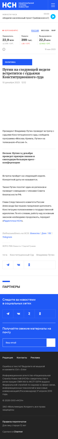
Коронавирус (11, 30)
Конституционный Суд (22, 254)
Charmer (18, 431)
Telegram (7, 237)
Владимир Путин (45, 254)
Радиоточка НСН (12, 220)
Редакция (7, 357)
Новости (35, 233)
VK (49, 233)
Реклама (35, 357)
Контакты (22, 357)
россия (35, 30)
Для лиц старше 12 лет (14, 425)
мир (54, 30)
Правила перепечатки (14, 421)
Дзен (43, 233)
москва (45, 30)
